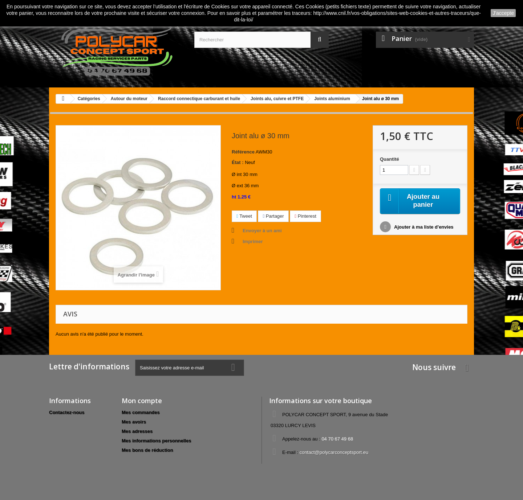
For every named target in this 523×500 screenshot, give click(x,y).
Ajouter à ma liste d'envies (423, 228)
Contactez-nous (67, 412)
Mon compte (142, 400)
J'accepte (503, 13)
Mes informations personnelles (156, 440)
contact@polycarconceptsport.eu (334, 452)
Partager (273, 216)
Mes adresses (137, 431)
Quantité (389, 159)
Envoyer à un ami (262, 230)
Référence (243, 152)
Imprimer (253, 241)
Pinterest (305, 216)
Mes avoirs (134, 422)
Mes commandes (141, 412)
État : (238, 162)
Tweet (244, 216)
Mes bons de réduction (147, 450)
